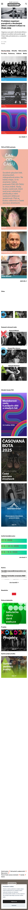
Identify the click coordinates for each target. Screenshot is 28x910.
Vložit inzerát (14, 757)
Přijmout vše (14, 901)
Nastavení (14, 905)
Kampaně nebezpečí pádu (9, 418)
